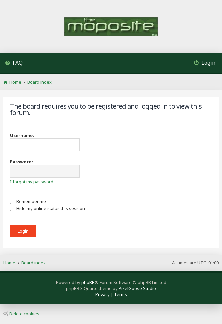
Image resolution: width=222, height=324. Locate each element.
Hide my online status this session (47, 208)
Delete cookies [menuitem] (21, 314)
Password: (21, 162)
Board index (33, 263)
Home (9, 263)
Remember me (28, 201)
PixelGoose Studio (137, 288)
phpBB (88, 282)
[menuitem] (14, 63)
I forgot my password (31, 182)
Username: (22, 135)
